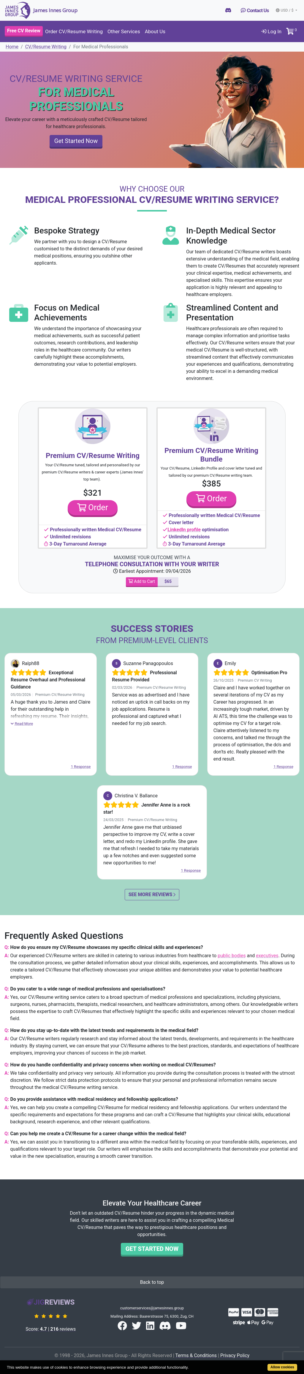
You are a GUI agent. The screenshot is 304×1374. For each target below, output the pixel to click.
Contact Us (255, 10)
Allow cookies (282, 1367)
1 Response (81, 766)
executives (267, 955)
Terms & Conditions (196, 1355)
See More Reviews (152, 894)
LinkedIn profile (184, 529)
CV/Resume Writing (45, 47)
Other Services (123, 31)
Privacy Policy (235, 1355)
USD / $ (285, 10)
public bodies (232, 955)
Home (12, 47)
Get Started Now (76, 140)
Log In (271, 31)
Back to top (152, 1282)
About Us (155, 31)
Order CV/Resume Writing (74, 31)
